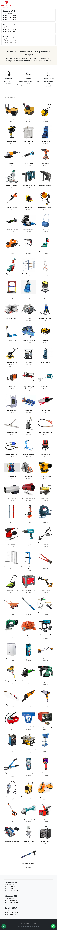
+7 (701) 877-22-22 (10, 17)
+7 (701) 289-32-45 (10, 41)
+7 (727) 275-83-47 (10, 15)
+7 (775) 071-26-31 (10, 43)
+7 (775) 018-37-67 (10, 31)
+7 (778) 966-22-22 (10, 29)
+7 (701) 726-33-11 (10, 19)
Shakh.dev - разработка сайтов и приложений (28, 926)
